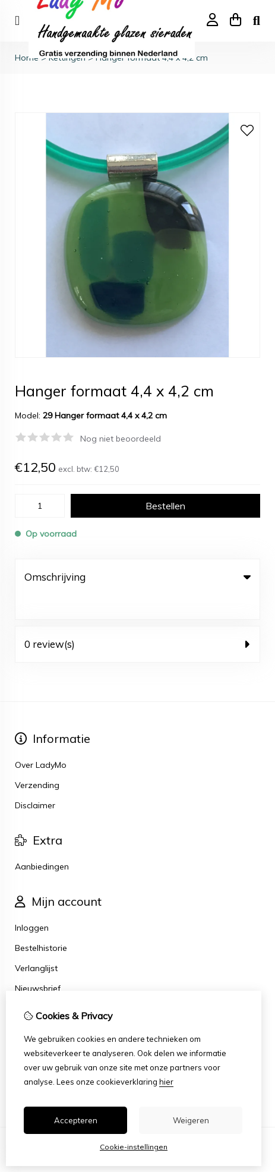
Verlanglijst (36, 943)
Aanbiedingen (42, 842)
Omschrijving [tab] (137, 577)
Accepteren (75, 1120)
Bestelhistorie (41, 923)
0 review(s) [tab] (137, 619)
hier (166, 1081)
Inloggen (32, 903)
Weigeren (191, 1120)
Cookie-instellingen (133, 1146)
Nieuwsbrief (38, 964)
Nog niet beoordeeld (120, 438)
